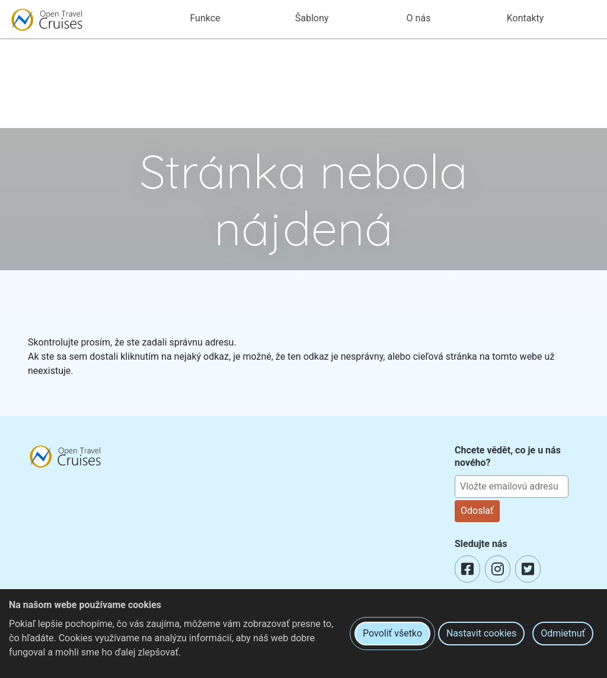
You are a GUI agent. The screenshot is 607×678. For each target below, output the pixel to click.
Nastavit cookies (481, 633)
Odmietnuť (563, 633)
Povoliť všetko (392, 633)
